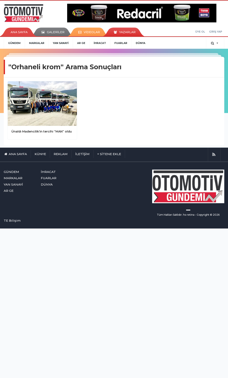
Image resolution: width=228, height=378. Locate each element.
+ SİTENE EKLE (109, 154)
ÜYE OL (200, 31)
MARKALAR (36, 43)
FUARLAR (120, 43)
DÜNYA (140, 43)
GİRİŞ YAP (215, 31)
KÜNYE (40, 154)
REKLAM (61, 154)
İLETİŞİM (82, 154)
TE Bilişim (12, 220)
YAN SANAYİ (61, 43)
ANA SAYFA (19, 32)
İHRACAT (100, 43)
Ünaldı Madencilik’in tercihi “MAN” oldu (41, 131)
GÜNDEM (14, 43)
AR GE (81, 43)
